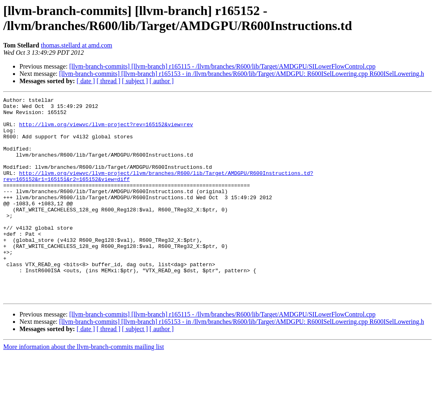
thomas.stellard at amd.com (76, 45)
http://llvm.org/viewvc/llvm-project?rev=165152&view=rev (106, 130)
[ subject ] (135, 81)
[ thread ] (108, 81)
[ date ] (86, 81)
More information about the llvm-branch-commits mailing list (83, 386)
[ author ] (162, 81)
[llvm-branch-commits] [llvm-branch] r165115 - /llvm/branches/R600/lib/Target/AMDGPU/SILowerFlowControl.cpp (222, 66)
